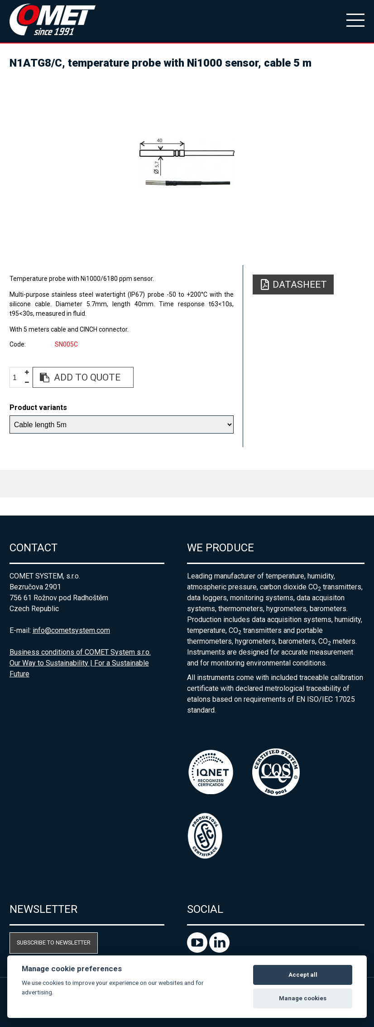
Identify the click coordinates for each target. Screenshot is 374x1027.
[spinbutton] (18, 377)
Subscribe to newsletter (54, 942)
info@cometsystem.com (71, 630)
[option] (187, 163)
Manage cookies (302, 998)
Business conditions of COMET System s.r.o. (80, 652)
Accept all (302, 974)
